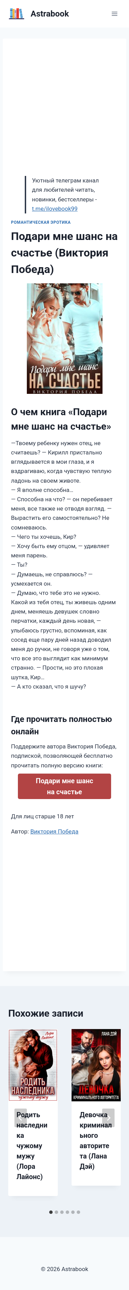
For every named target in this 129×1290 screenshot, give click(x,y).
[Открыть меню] (114, 13)
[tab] (51, 1212)
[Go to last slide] (20, 1118)
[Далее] (108, 1118)
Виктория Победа (54, 831)
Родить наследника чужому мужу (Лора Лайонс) (32, 1146)
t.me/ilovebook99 (55, 208)
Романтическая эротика (41, 222)
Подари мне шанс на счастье (64, 786)
